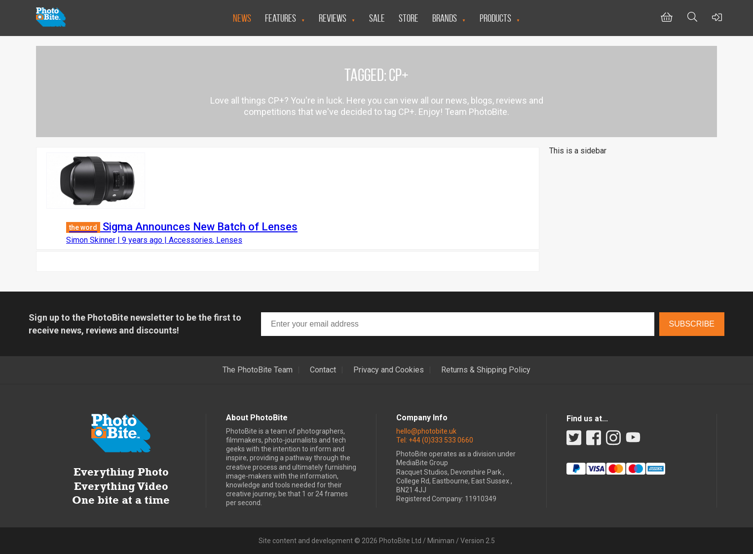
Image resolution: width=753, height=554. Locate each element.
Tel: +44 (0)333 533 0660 (434, 440)
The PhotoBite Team (258, 370)
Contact (323, 370)
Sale (377, 18)
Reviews (332, 18)
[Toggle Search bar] (692, 18)
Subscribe (692, 324)
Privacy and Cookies (388, 370)
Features (280, 18)
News (242, 18)
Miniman (440, 541)
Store (408, 18)
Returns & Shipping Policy (485, 370)
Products (495, 18)
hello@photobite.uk (426, 431)
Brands (444, 18)
